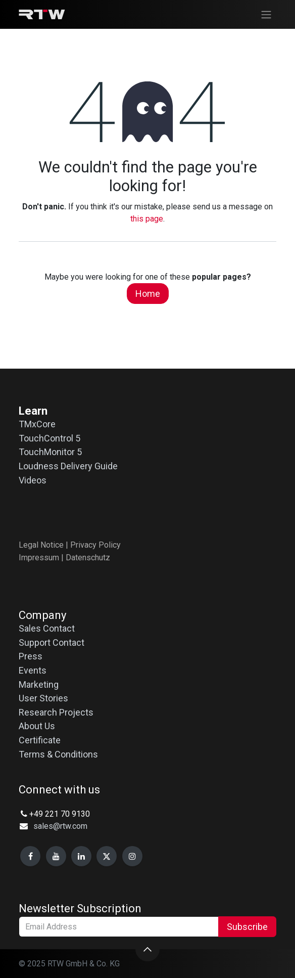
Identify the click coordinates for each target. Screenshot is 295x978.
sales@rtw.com (60, 826)
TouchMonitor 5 (50, 452)
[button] (147, 949)
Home (147, 293)
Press (30, 656)
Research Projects (56, 712)
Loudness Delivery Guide (68, 466)
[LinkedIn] (81, 856)
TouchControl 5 (49, 438)
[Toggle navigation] (266, 14)
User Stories (43, 698)
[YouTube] (56, 856)
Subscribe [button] (247, 926)
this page (146, 219)
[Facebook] (30, 856)
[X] (106, 856)
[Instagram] (132, 856)
